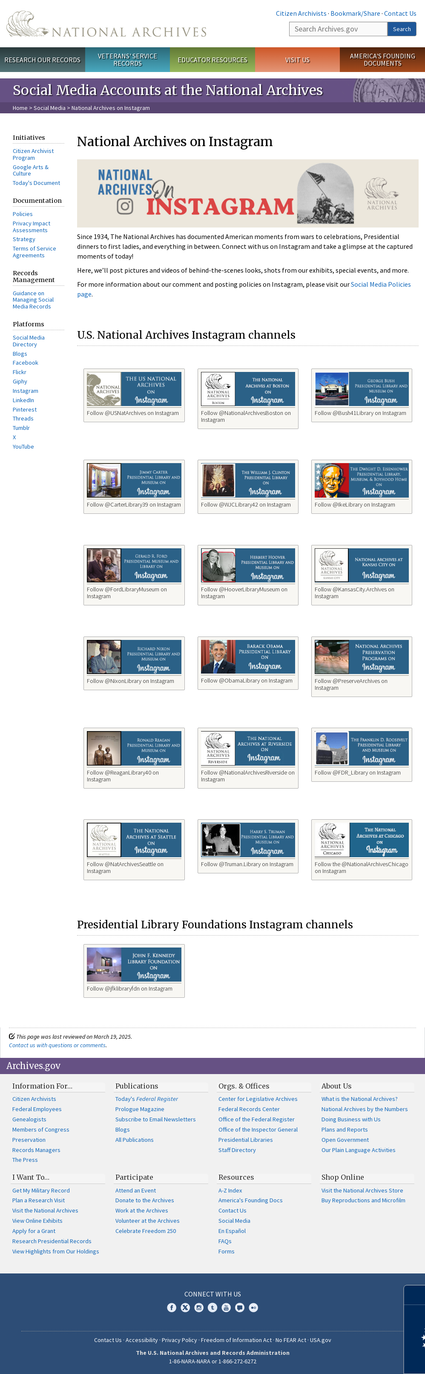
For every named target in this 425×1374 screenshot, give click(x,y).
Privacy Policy (179, 1340)
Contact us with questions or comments (57, 1045)
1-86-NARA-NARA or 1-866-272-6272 (212, 1361)
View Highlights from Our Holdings (55, 1251)
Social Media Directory (29, 341)
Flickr (19, 372)
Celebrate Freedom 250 (145, 1231)
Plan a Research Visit (38, 1200)
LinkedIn (23, 400)
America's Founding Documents (382, 59)
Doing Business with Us (351, 1119)
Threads (23, 418)
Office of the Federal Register (256, 1119)
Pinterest (25, 409)
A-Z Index (230, 1190)
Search (402, 29)
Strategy (24, 239)
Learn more (349, 1358)
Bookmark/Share (355, 13)
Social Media (50, 108)
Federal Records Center (249, 1109)
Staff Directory (237, 1150)
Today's (146, 1099)
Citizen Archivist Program (33, 154)
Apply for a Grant (33, 1231)
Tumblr (21, 428)
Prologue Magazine (139, 1109)
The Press (25, 1160)
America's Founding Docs (250, 1200)
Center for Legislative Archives (258, 1099)
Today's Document (36, 183)
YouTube (23, 446)
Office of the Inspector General (258, 1129)
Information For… (42, 1086)
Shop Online (343, 1177)
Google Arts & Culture (31, 170)
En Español (232, 1231)
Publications (136, 1086)
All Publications (134, 1140)
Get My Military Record (41, 1190)
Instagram (25, 391)
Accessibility (142, 1340)
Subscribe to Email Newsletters (155, 1119)
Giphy (20, 381)
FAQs (225, 1241)
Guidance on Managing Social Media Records (33, 300)
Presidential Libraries (245, 1140)
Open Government (345, 1140)
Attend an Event (135, 1190)
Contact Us (400, 13)
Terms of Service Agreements (34, 252)
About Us (337, 1086)
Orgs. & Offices (244, 1086)
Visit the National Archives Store (362, 1190)
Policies (23, 214)
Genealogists (29, 1119)
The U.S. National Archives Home (106, 24)
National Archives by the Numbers (365, 1109)
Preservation (29, 1140)
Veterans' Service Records (127, 59)
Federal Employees (37, 1109)
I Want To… (30, 1177)
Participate (134, 1177)
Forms (226, 1251)
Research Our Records (42, 59)
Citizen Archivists (301, 13)
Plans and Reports (345, 1129)
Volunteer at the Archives (147, 1220)
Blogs (20, 353)
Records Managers (36, 1150)
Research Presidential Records (52, 1241)
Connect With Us (212, 1294)
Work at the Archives (141, 1210)
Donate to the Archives (144, 1200)
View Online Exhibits (37, 1220)
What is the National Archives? (360, 1099)
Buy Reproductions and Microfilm (363, 1200)
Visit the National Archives (45, 1210)
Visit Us (297, 59)
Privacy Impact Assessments (31, 226)
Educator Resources (212, 59)
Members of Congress (40, 1129)
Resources (236, 1177)
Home (20, 108)
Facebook (25, 362)
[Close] (415, 1295)
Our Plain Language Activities (359, 1150)
